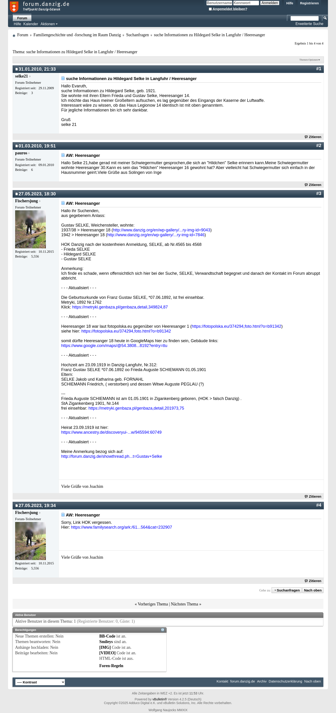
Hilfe (289, 3)
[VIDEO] (107, 653)
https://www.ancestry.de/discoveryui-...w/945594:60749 (111, 432)
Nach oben (313, 590)
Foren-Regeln (111, 665)
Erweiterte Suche (309, 24)
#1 (318, 68)
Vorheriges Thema (153, 604)
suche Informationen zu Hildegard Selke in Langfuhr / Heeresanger (81, 52)
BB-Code (107, 636)
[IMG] (105, 647)
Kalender (30, 24)
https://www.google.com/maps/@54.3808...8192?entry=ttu (114, 345)
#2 (318, 145)
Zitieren (313, 137)
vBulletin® (159, 699)
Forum (22, 18)
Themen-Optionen (308, 59)
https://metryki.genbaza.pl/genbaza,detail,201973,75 (136, 408)
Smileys (106, 641)
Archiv (262, 681)
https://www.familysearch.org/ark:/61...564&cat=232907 (121, 527)
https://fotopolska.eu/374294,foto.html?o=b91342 (236, 326)
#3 (318, 193)
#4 (318, 505)
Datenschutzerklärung (285, 681)
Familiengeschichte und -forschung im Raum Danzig (77, 35)
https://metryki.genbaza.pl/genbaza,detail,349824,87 (120, 307)
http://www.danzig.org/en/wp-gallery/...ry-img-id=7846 (156, 235)
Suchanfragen (137, 35)
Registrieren (309, 3)
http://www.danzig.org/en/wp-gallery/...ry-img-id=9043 (161, 230)
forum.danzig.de (242, 681)
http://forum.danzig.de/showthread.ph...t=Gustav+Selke (111, 456)
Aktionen (48, 24)
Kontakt (222, 681)
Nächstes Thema (184, 604)
